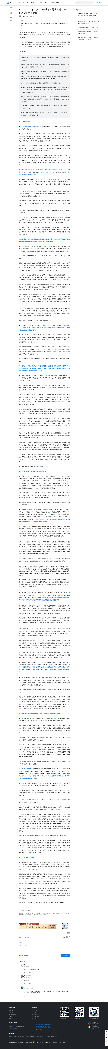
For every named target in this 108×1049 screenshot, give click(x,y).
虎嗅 (53, 1036)
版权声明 (34, 1010)
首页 (20, 2)
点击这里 (15, 1028)
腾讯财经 (11, 1036)
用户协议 (34, 1012)
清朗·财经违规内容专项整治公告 (42, 1026)
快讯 (28, 2)
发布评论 (66, 955)
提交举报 (50, 1027)
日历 (36, 2)
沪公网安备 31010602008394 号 (41, 1042)
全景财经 (28, 1036)
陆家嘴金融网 (33, 1036)
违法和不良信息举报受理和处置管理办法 (44, 1024)
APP (41, 2)
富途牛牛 (39, 1036)
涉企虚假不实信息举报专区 (41, 1027)
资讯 (24, 2)
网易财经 (44, 1036)
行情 (32, 2)
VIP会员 (47, 2)
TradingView (60, 1036)
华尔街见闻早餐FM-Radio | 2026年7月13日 (88, 27)
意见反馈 (11, 1018)
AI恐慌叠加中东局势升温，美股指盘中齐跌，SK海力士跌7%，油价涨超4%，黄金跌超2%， (88, 15)
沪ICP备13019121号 (28, 1042)
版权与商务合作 (12, 1014)
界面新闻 (23, 1036)
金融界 (56, 1036)
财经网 (15, 1036)
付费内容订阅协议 (36, 1014)
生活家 (57, 2)
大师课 (52, 2)
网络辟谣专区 (39, 1029)
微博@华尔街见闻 (94, 1018)
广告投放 (11, 1012)
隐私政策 (34, 1018)
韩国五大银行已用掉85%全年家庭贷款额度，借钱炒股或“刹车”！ (88, 32)
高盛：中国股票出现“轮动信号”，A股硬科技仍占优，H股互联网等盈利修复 (88, 38)
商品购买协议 (35, 1016)
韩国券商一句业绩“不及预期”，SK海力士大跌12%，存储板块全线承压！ (88, 22)
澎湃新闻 (19, 1036)
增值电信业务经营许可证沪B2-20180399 (57, 1042)
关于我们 (11, 1010)
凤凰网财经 (48, 1036)
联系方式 (11, 1016)
